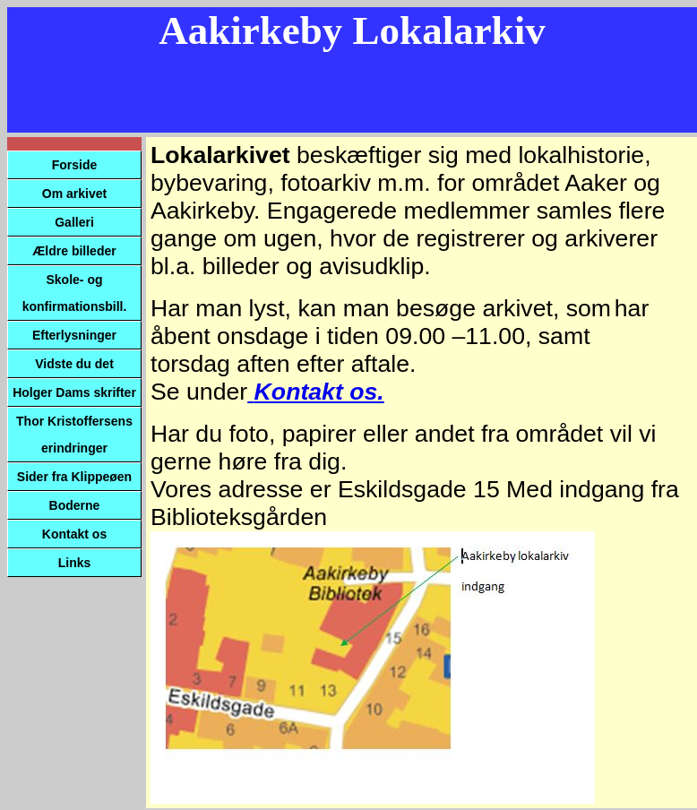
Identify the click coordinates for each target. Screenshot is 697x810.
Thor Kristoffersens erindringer (74, 434)
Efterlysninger (74, 335)
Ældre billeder (74, 251)
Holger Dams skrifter (74, 392)
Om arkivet (74, 193)
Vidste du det (74, 364)
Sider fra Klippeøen (74, 477)
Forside (75, 165)
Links (74, 563)
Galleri (74, 222)
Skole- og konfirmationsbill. (74, 293)
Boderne (74, 505)
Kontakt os (74, 534)
